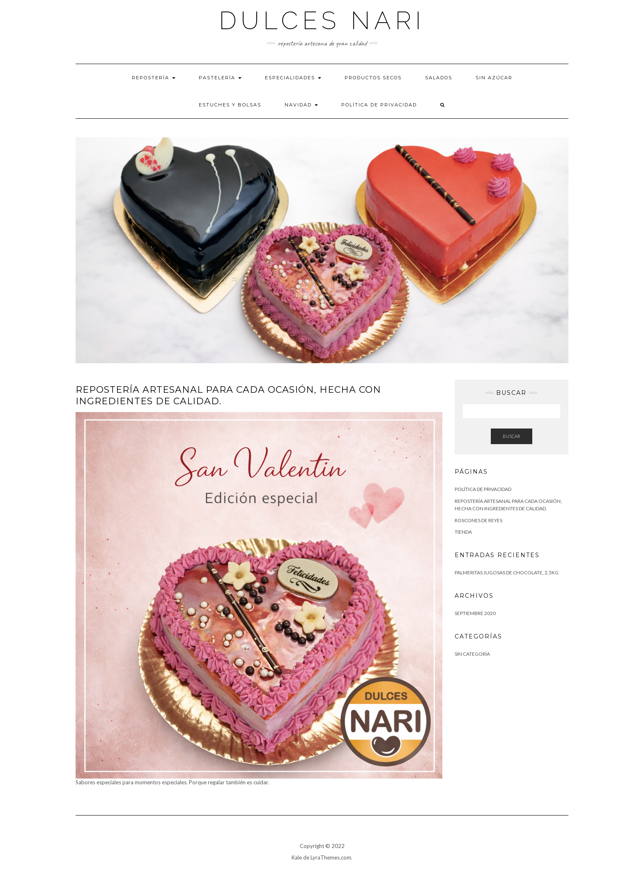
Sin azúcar (494, 78)
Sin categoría (472, 654)
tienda (463, 532)
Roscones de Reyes (478, 520)
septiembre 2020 (475, 613)
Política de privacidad (379, 105)
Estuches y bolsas (230, 105)
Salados (438, 78)
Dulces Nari (322, 20)
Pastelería (220, 78)
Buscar (511, 436)
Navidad (301, 105)
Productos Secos (373, 78)
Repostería (153, 78)
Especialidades (293, 78)
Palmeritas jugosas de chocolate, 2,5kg (507, 572)
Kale (297, 857)
